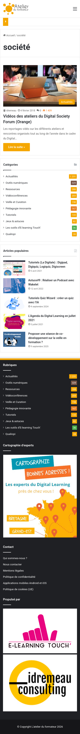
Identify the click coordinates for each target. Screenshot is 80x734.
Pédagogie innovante (18, 208)
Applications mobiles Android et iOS (25, 583)
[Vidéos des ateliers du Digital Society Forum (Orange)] (40, 86)
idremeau (11, 110)
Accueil (9, 35)
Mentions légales (13, 570)
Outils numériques (17, 182)
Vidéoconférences (17, 195)
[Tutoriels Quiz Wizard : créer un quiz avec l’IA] (14, 303)
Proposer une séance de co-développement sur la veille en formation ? (47, 338)
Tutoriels (11, 214)
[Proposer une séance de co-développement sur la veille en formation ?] (14, 339)
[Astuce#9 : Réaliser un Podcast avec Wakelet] (14, 285)
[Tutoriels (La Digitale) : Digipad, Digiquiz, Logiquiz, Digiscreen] (14, 267)
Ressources (13, 189)
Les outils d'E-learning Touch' (23, 227)
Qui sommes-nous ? (15, 558)
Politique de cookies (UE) (18, 589)
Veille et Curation (16, 202)
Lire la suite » (16, 147)
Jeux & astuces (15, 221)
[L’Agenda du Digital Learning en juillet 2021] (14, 321)
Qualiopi (11, 234)
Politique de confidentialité (19, 576)
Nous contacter (12, 564)
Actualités (12, 176)
